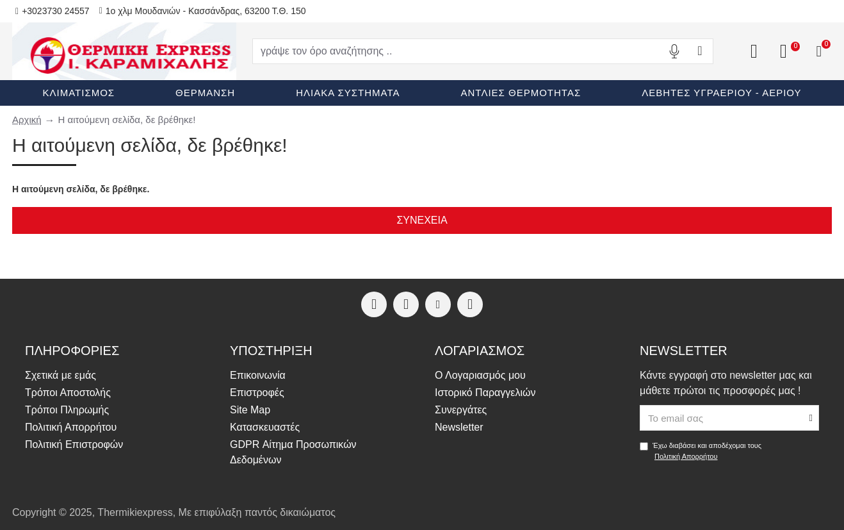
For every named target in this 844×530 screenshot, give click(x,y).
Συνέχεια (421, 220)
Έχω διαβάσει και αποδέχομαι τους (700, 451)
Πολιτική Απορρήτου (686, 456)
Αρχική (27, 119)
